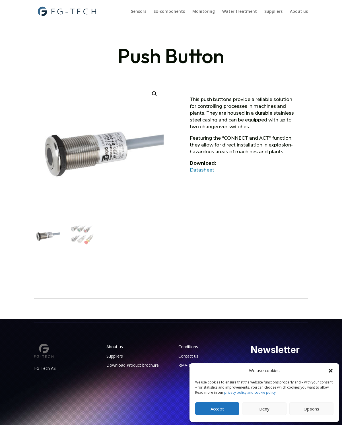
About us (299, 11)
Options (311, 409)
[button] (330, 371)
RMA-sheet (188, 365)
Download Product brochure (132, 365)
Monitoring (203, 11)
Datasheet (202, 170)
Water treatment (239, 11)
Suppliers (273, 11)
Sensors (138, 11)
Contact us (188, 356)
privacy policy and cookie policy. (250, 392)
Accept (217, 409)
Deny (264, 409)
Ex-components (169, 11)
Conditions (188, 346)
